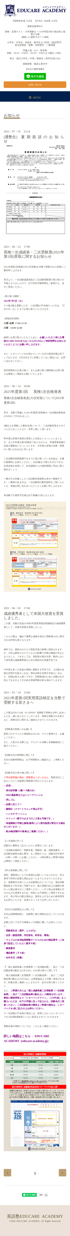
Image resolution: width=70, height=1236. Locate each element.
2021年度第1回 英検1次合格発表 (32, 391)
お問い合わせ (35, 84)
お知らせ (12, 115)
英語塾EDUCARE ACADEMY (35, 1216)
